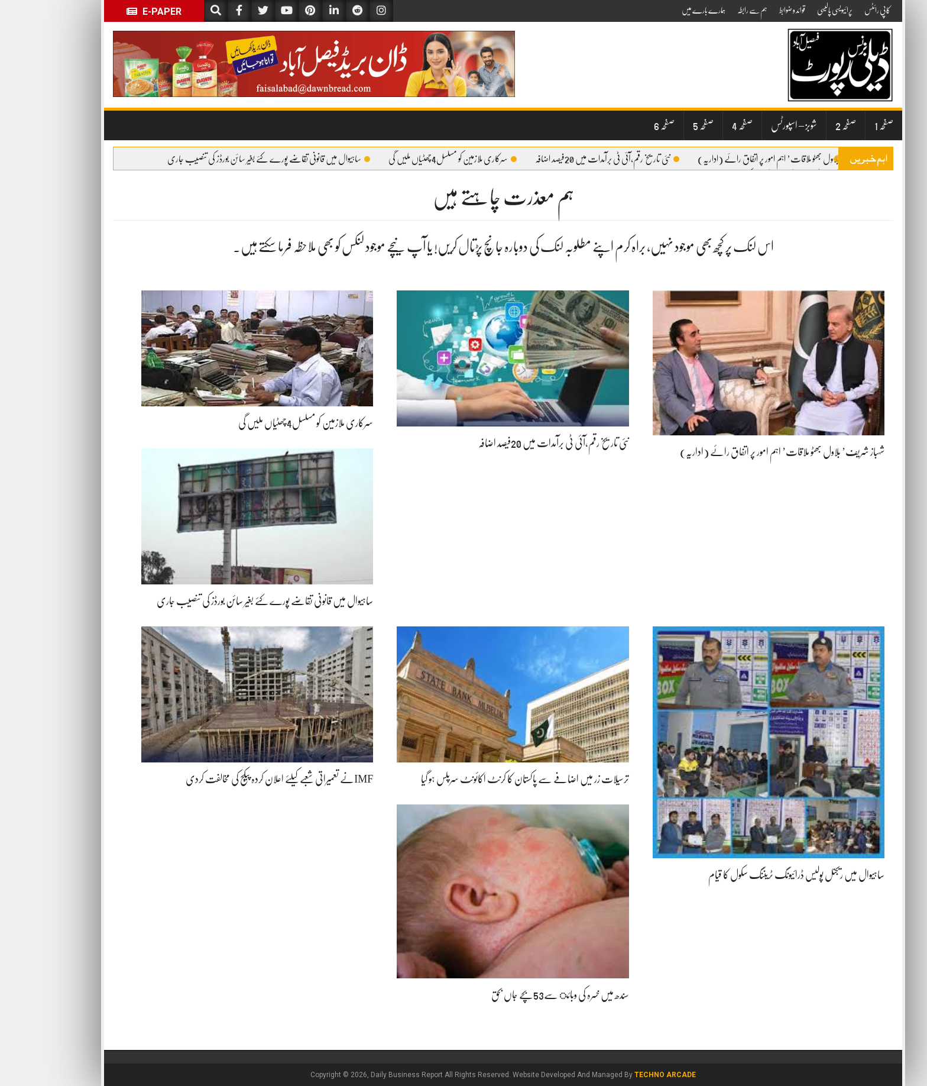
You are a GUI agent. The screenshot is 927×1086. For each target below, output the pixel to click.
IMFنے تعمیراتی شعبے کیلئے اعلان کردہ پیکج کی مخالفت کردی (239, 779)
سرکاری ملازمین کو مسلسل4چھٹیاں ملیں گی (413, 159)
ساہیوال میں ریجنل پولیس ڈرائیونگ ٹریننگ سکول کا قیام (757, 875)
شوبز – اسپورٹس (754, 125)
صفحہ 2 (806, 125)
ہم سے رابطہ (713, 10)
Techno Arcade (625, 1075)
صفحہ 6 (624, 125)
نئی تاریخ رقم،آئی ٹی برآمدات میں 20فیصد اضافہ (567, 159)
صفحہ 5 (663, 125)
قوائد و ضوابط (753, 10)
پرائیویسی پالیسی (795, 10)
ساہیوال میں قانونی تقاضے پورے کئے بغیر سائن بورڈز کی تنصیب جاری (229, 159)
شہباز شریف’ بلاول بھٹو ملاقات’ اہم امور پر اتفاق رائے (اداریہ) (752, 159)
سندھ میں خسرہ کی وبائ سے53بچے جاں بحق (520, 995)
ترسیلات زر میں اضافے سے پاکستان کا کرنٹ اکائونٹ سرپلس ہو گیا (485, 779)
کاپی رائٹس (838, 10)
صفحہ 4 (702, 125)
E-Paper (114, 11)
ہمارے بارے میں (664, 10)
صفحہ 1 (844, 125)
